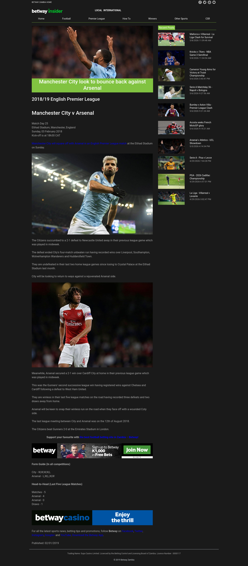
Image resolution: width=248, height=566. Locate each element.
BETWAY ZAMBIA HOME (42, 2)
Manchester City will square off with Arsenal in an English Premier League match (79, 143)
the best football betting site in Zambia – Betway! (109, 437)
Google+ (50, 535)
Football (66, 18)
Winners (152, 18)
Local (98, 10)
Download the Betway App (87, 535)
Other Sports (181, 18)
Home (41, 18)
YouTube (66, 535)
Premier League (96, 18)
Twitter (138, 531)
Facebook (127, 531)
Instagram (38, 535)
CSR (207, 18)
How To (126, 18)
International (112, 10)
